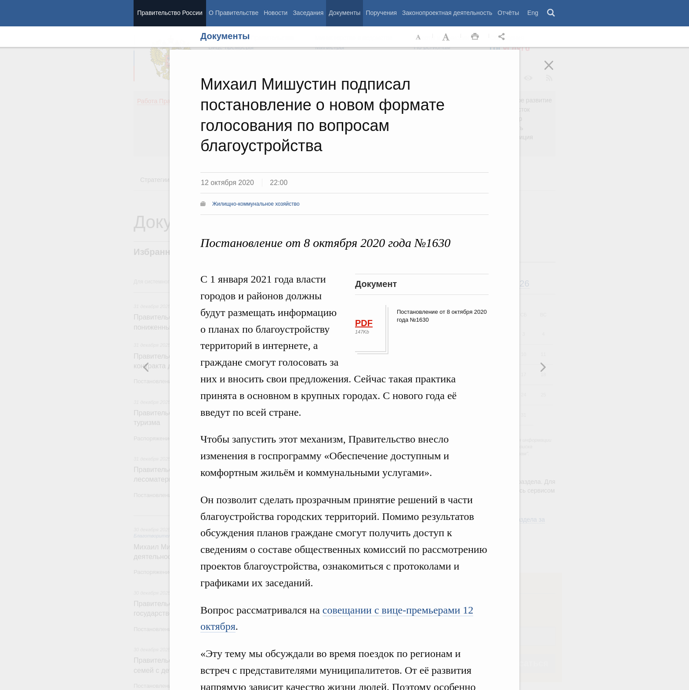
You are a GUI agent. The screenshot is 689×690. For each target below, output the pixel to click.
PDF (364, 323)
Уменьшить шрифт (418, 36)
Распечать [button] (475, 36)
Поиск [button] (551, 13)
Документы (344, 12)
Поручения (381, 12)
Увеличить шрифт (446, 36)
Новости (275, 12)
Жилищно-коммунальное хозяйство (256, 204)
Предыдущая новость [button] (542, 367)
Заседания (308, 12)
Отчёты (508, 12)
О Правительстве (233, 12)
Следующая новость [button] (146, 367)
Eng (532, 12)
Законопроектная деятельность (447, 12)
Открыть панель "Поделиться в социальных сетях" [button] (503, 36)
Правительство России (169, 12)
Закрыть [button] (555, 71)
